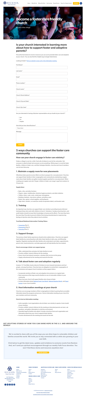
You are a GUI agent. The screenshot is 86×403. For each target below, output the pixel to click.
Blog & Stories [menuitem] (56, 3)
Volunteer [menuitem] (70, 371)
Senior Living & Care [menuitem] (34, 375)
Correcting (21, 229)
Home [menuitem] (18, 367)
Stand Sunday (22, 283)
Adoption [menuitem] (44, 368)
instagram (10, 384)
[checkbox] (44, 119)
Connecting (21, 225)
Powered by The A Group (48, 389)
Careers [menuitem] (18, 374)
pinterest (12, 384)
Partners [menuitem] (70, 375)
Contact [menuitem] (18, 375)
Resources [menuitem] (44, 372)
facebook (6, 384)
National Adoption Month (57, 281)
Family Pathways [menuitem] (33, 367)
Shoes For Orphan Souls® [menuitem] (66, 3)
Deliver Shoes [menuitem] (71, 372)
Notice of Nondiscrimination (45, 391)
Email (10, 380)
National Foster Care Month (41, 281)
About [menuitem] (29, 3)
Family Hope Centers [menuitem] (60, 367)
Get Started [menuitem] (44, 375)
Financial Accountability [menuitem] (22, 371)
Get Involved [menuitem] (49, 3)
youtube (14, 384)
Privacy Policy (38, 391)
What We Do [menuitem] (34, 3)
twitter (8, 384)
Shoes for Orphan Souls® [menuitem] (75, 367)
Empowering (22, 227)
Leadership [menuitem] (19, 372)
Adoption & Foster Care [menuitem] (48, 367)
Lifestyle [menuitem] (31, 377)
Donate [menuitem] (76, 3)
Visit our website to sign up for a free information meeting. (43, 61)
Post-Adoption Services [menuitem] (47, 371)
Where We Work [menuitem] (41, 3)
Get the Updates (43, 352)
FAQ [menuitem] (30, 380)
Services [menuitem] (31, 379)
